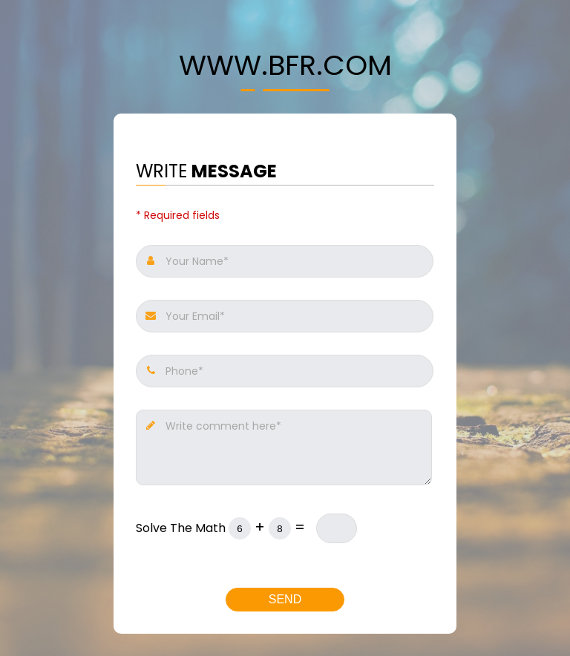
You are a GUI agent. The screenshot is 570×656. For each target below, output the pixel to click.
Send (285, 599)
